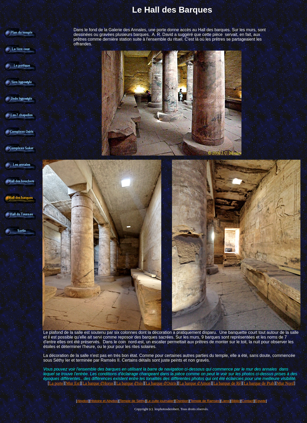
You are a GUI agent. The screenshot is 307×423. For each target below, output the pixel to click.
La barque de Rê (227, 383)
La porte (56, 383)
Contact (248, 401)
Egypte (260, 401)
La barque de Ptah (259, 383)
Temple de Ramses (204, 401)
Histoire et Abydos (104, 401)
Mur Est (73, 383)
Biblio (235, 401)
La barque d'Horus (97, 383)
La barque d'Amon (195, 383)
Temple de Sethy (132, 401)
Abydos (82, 401)
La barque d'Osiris (161, 383)
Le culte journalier (160, 401)
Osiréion (182, 401)
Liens (225, 401)
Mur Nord (285, 383)
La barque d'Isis (129, 383)
